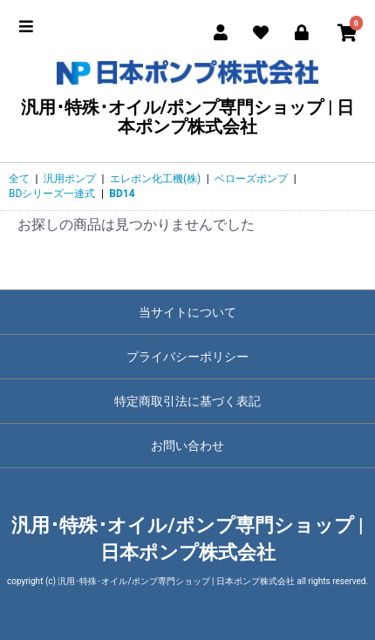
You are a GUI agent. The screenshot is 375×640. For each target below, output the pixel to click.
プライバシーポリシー (187, 357)
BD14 (121, 193)
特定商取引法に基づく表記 (187, 401)
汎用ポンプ (70, 179)
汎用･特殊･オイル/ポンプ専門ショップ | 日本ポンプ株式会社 (187, 98)
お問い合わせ (187, 446)
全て (19, 179)
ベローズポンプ (251, 179)
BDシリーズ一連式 (52, 193)
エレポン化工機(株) (155, 179)
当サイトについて (187, 312)
